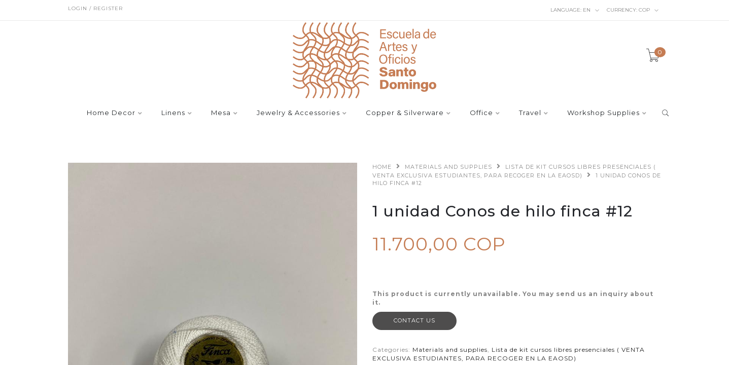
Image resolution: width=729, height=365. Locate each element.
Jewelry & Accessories (298, 113)
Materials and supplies (448, 166)
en (575, 10)
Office (481, 113)
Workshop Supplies (603, 113)
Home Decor (111, 113)
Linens (173, 113)
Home (382, 166)
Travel (530, 113)
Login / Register (95, 8)
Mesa (221, 113)
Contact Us (414, 320)
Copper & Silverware (405, 113)
